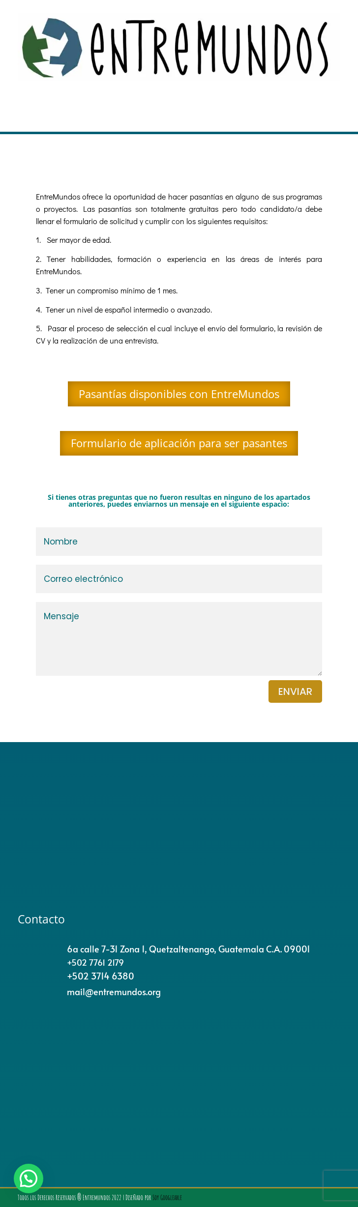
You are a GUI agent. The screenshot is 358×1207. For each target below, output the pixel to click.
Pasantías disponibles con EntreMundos (179, 393)
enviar (295, 691)
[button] (28, 1178)
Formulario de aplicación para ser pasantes (179, 442)
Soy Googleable (167, 1197)
